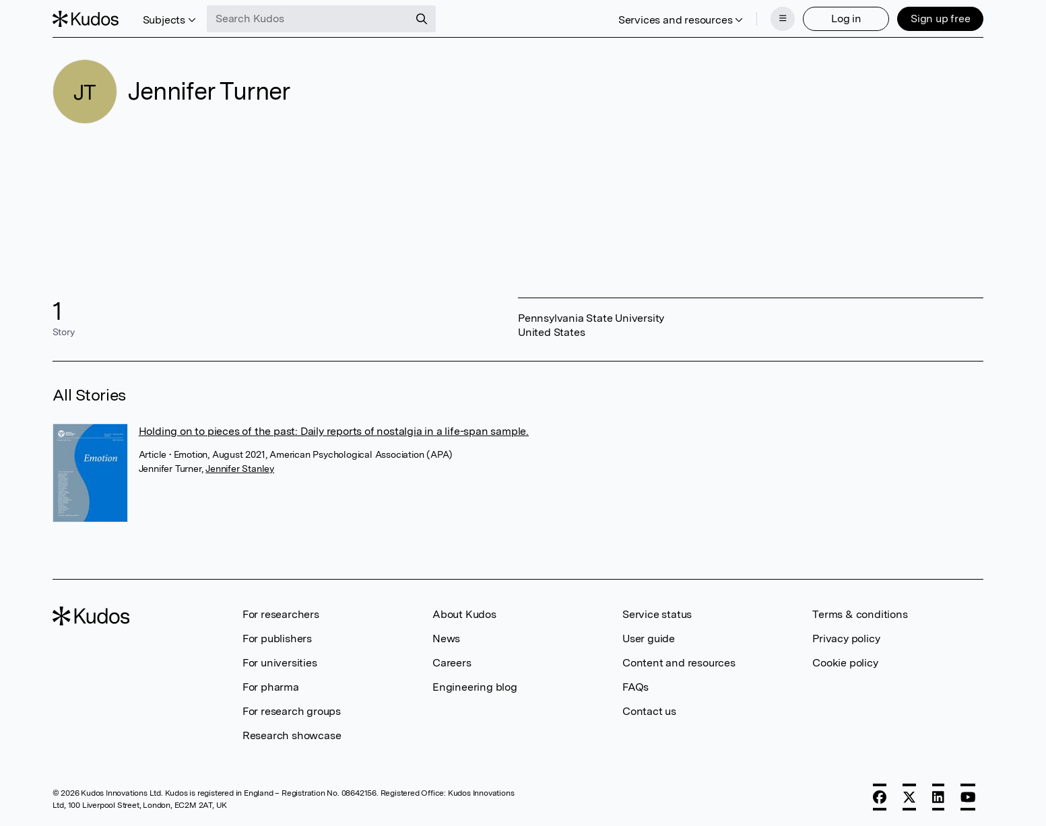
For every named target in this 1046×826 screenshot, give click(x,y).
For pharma (270, 687)
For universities (279, 662)
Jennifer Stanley (239, 468)
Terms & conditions (859, 614)
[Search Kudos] (307, 19)
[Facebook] (879, 797)
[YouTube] (968, 797)
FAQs (635, 687)
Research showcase (291, 735)
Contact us (649, 711)
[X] (909, 797)
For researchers (280, 614)
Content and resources (679, 662)
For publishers (277, 638)
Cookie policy (845, 662)
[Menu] (783, 19)
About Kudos (464, 614)
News (446, 638)
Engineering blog (474, 687)
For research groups (291, 711)
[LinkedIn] (938, 797)
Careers (451, 662)
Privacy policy (846, 638)
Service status (657, 614)
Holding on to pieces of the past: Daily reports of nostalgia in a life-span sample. (334, 431)
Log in (846, 18)
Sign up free (941, 18)
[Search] (421, 19)
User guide (648, 638)
